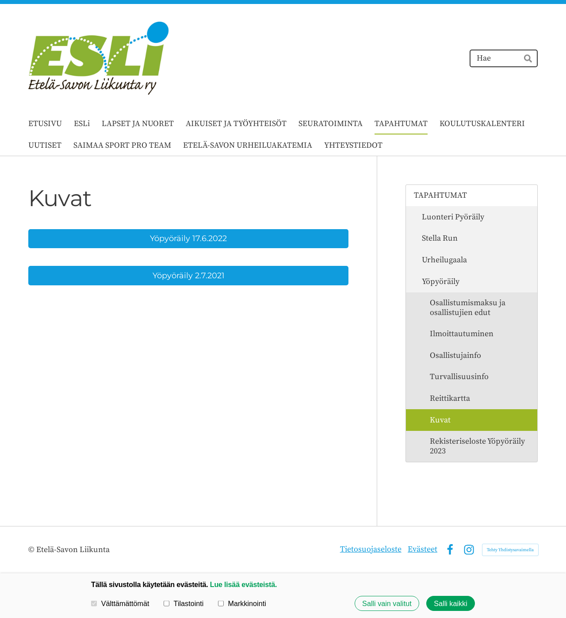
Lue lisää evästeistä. (243, 584)
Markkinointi (242, 603)
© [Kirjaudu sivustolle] (32, 550)
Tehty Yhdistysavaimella (510, 550)
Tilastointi (183, 603)
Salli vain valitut (387, 603)
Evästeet (422, 549)
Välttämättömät (120, 603)
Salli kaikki (450, 603)
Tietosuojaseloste (371, 549)
